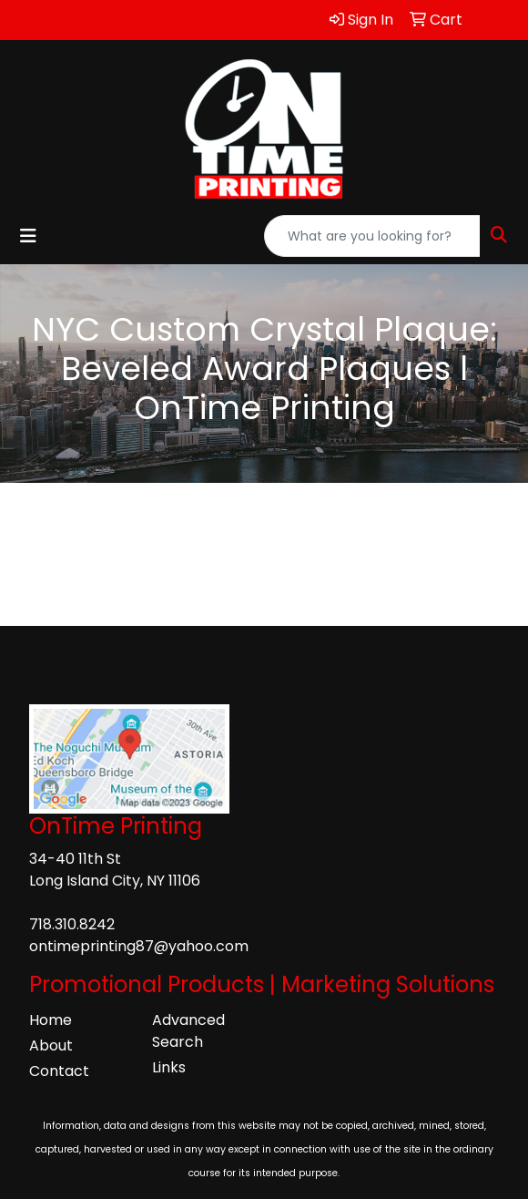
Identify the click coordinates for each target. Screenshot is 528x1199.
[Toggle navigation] (28, 236)
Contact (59, 1071)
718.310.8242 (72, 924)
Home (50, 1019)
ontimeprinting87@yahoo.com (139, 946)
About (51, 1045)
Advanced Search (188, 1030)
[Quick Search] (372, 236)
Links (169, 1067)
